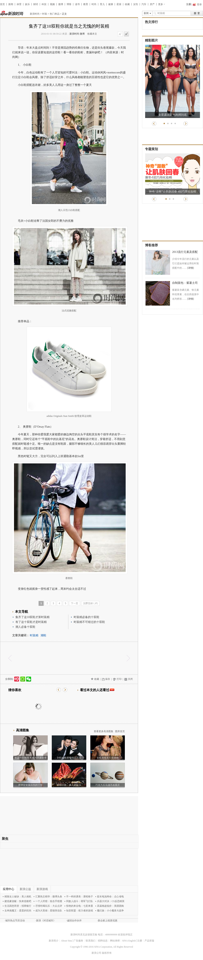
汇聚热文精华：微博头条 (48, 896)
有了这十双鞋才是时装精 (31, 622)
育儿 (102, 4)
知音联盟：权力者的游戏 (79, 910)
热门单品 (54, 13)
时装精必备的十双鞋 (86, 617)
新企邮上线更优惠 (107, 920)
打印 (119, 679)
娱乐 (27, 4)
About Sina (66, 940)
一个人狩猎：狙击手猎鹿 (48, 901)
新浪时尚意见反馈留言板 (83, 934)
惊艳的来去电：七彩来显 (79, 905)
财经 (35, 4)
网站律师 (115, 940)
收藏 (127, 4)
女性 (135, 4)
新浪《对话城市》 (46, 920)
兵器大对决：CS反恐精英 (110, 901)
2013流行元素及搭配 (185, 251)
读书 (77, 4)
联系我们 (90, 940)
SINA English (129, 940)
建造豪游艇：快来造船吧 (17, 901)
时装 (44, 13)
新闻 (10, 4)
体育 (19, 4)
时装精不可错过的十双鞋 (89, 622)
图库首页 (120, 731)
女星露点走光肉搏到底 (172, 114)
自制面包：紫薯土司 (185, 282)
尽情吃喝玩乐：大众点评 (48, 905)
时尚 (94, 4)
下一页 (74, 603)
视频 (52, 4)
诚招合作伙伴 (74, 920)
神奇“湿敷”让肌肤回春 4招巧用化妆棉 (172, 191)
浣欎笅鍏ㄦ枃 (90, 603)
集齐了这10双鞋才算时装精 (32, 617)
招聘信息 (103, 940)
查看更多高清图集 (103, 731)
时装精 (34, 635)
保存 (107, 679)
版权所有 (107, 952)
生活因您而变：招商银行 (17, 905)
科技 (44, 4)
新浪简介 (53, 940)
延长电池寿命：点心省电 (110, 896)
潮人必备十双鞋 (25, 626)
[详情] (190, 267)
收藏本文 (92, 33)
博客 (69, 4)
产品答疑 (149, 940)
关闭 (130, 679)
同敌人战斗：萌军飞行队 (79, 901)
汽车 (143, 4)
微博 (60, 4)
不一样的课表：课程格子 (79, 896)
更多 (160, 4)
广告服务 (78, 940)
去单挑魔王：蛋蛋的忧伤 (17, 910)
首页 (2, 4)
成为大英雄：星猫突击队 (48, 910)
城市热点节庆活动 (15, 920)
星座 (119, 4)
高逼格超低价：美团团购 (110, 905)
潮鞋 (43, 635)
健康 (110, 4)
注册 (188, 4)
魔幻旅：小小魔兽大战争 (110, 910)
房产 (152, 4)
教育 (85, 4)
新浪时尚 (35, 13)
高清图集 (22, 730)
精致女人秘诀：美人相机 (17, 896)
